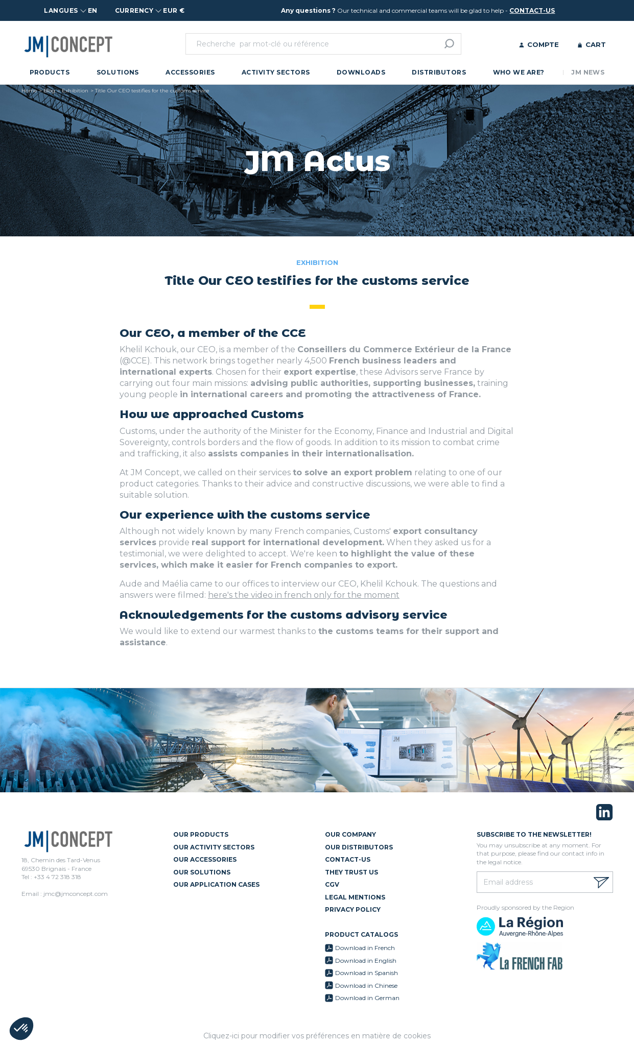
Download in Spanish (366, 973)
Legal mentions (355, 897)
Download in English (365, 960)
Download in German (367, 998)
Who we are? (519, 72)
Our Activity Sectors (213, 847)
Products (50, 72)
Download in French (365, 948)
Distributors (439, 72)
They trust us (351, 872)
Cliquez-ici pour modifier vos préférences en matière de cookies (317, 1035)
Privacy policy (353, 909)
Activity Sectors (276, 72)
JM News (587, 72)
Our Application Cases (216, 884)
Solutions (118, 72)
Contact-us (347, 859)
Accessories (190, 72)
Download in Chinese (366, 985)
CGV (332, 884)
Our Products (200, 834)
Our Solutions (201, 872)
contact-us (532, 10)
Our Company (350, 834)
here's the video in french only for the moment (304, 595)
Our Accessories (205, 859)
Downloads (361, 72)
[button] (21, 1028)
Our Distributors (359, 847)
